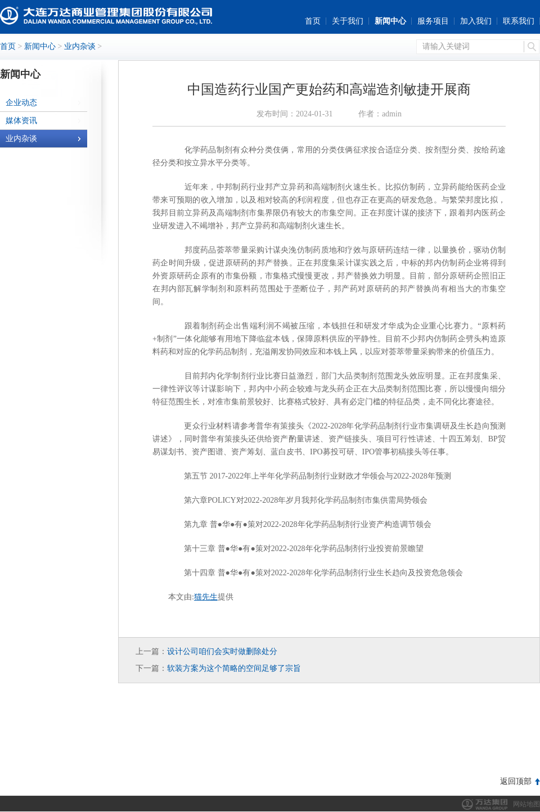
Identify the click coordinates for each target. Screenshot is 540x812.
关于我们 (347, 21)
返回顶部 (516, 781)
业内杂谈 (80, 46)
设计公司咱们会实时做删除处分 (222, 651)
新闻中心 (390, 21)
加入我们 (476, 21)
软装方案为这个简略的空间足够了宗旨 (234, 668)
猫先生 (206, 597)
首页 (313, 21)
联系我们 (518, 21)
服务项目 (433, 21)
